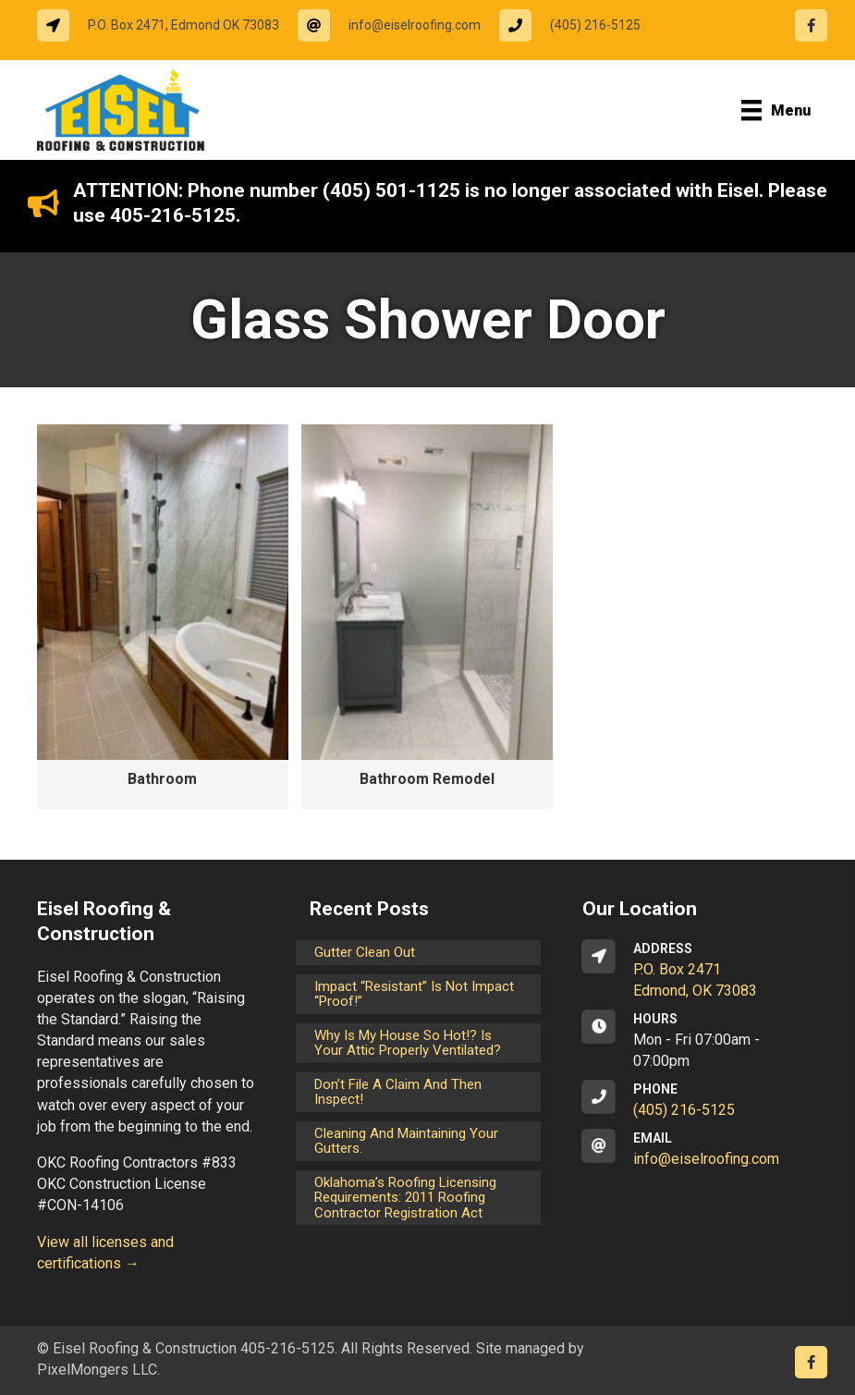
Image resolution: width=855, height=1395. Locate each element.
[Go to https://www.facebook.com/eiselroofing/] (811, 25)
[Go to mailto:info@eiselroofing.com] (398, 25)
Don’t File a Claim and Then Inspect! (398, 1092)
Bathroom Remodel (427, 779)
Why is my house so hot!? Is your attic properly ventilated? (407, 1043)
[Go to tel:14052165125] (579, 25)
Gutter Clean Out (364, 952)
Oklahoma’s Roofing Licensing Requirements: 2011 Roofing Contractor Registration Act (405, 1197)
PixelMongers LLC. (98, 1369)
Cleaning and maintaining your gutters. (406, 1141)
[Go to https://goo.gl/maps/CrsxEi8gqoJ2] (700, 970)
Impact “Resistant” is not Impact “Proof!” (414, 994)
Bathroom (162, 779)
